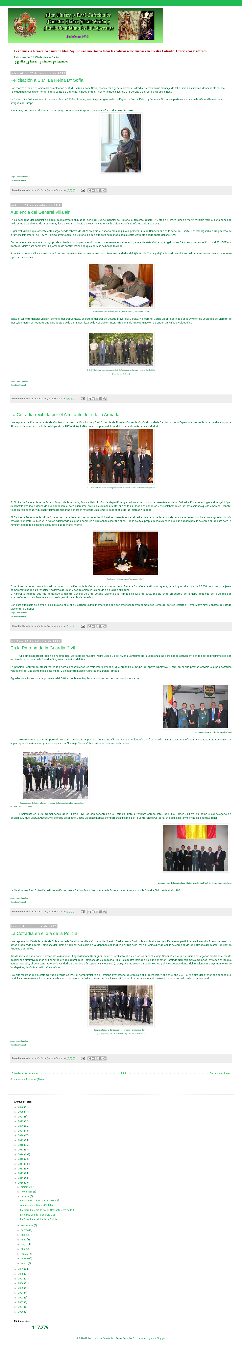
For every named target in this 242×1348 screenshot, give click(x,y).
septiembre (27, 1225)
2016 (21, 1154)
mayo (24, 1244)
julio (23, 1235)
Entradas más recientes (25, 1073)
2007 (21, 1278)
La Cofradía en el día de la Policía (43, 933)
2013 (21, 1168)
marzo (25, 1253)
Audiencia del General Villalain (40, 212)
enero (24, 1263)
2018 (21, 1145)
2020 (21, 1135)
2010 (21, 1182)
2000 (21, 1311)
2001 (21, 1307)
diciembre (26, 1187)
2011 (21, 1178)
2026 (21, 1107)
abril (23, 1249)
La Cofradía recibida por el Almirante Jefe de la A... (48, 1210)
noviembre (27, 1191)
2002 (21, 1302)
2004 (21, 1292)
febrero (25, 1258)
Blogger (160, 1338)
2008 (21, 1274)
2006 (21, 1283)
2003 (21, 1297)
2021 (21, 1130)
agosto (25, 1230)
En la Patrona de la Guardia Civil (42, 647)
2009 (21, 1269)
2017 (21, 1149)
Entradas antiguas (220, 1073)
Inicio (124, 1073)
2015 (21, 1159)
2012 (21, 1173)
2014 (21, 1164)
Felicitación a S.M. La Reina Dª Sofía (46, 80)
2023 (21, 1121)
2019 (21, 1140)
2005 (21, 1288)
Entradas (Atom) (35, 1079)
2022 (21, 1126)
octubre (25, 1196)
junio (24, 1239)
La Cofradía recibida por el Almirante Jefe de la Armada (65, 414)
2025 (21, 1111)
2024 (21, 1116)
